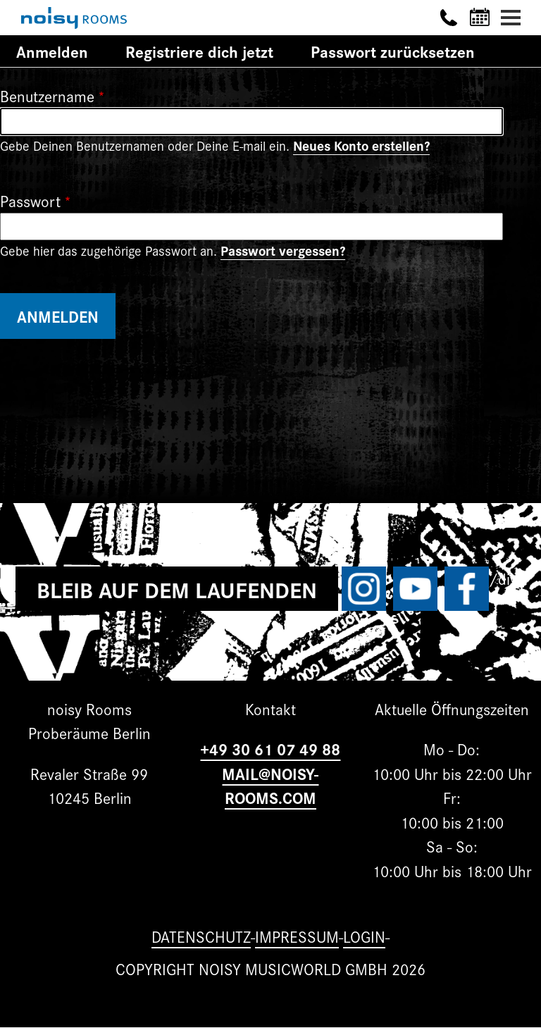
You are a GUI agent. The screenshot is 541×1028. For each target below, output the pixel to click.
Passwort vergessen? (282, 250)
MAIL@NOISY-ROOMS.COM (270, 786)
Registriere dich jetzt (199, 51)
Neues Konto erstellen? (361, 145)
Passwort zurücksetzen (393, 51)
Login (364, 936)
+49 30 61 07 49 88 (270, 748)
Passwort (30, 200)
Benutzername (47, 95)
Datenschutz (201, 936)
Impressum (297, 936)
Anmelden (60, 53)
